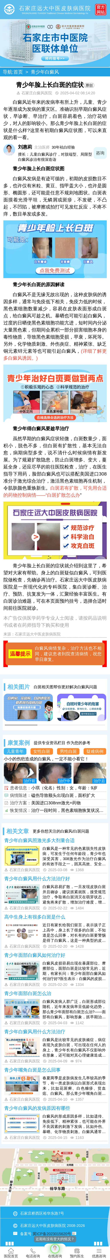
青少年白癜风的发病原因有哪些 (37, 1108)
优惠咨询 (99, 1253)
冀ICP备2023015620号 (52, 1234)
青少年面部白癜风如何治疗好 (34, 955)
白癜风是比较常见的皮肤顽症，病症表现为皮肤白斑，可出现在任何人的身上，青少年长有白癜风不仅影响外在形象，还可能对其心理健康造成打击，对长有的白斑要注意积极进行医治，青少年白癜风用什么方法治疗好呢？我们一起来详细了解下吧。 (74, 1048)
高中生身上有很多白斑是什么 (34, 917)
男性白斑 (68, 751)
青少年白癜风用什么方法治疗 (34, 1031)
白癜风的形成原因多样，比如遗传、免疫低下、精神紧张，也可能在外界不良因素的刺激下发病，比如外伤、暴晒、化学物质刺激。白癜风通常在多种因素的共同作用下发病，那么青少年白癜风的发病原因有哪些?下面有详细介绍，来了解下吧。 (74, 1124)
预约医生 (77, 1253)
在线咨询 (55, 1251)
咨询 (100, 153)
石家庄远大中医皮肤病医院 (38, 634)
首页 (18, 72)
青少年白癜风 (45, 72)
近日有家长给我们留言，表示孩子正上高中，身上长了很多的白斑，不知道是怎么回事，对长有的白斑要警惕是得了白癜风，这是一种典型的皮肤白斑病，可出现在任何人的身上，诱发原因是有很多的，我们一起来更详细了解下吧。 (74, 933)
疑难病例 (94, 751)
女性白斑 (41, 751)
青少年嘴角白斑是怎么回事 (32, 1070)
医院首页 (11, 1253)
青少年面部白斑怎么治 (27, 993)
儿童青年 (15, 751)
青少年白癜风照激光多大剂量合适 (39, 840)
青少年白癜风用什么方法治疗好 (37, 878)
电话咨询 (33, 1253)
